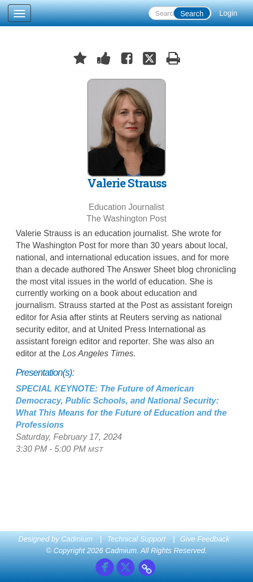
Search (191, 13)
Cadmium (77, 539)
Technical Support (136, 539)
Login (228, 13)
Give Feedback (204, 539)
